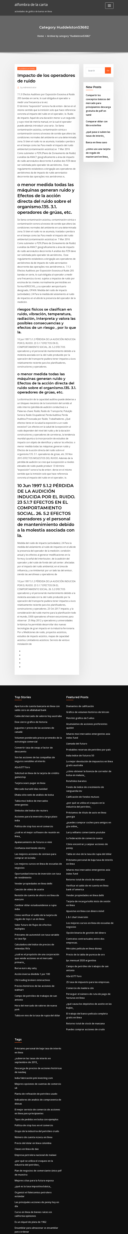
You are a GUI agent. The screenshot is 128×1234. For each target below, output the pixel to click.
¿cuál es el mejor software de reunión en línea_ (38, 720)
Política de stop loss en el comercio (32, 714)
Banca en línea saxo (96, 133)
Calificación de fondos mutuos (81, 698)
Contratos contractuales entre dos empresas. (89, 822)
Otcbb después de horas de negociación (34, 1206)
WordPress (57, 1229)
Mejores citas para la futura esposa (33, 1036)
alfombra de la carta (30, 4)
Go (108, 70)
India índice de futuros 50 (79, 660)
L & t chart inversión (76, 802)
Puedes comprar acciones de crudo (83, 899)
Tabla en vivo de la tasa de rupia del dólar (36, 864)
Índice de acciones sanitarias (29, 1107)
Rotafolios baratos (75, 683)
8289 (17, 1211)
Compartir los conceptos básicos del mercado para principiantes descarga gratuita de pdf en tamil (98, 101)
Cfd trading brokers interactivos (31, 842)
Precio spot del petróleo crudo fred (32, 1135)
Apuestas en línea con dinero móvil (83, 796)
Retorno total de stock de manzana (84, 767)
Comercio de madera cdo (78, 860)
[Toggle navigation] (109, 5)
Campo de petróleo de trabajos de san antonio (38, 853)
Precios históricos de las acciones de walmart (37, 847)
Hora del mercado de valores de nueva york (36, 858)
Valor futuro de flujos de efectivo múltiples (36, 798)
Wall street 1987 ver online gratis (31, 1081)
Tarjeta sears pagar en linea (29, 681)
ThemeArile (90, 1229)
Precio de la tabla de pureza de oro (83, 833)
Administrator (27, 86)
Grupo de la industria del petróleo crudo (35, 990)
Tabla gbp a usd (23, 1180)
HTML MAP (99, 1229)
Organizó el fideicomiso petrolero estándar (36, 1047)
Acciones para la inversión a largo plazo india (37, 709)
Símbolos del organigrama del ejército (34, 1124)
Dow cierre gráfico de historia (29, 632)
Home (43, 35)
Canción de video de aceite (28, 769)
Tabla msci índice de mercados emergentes (36, 698)
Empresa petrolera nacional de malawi (34, 1012)
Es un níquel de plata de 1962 (29, 1067)
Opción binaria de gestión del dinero (84, 816)
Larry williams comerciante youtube (84, 727)
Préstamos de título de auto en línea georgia (89, 712)
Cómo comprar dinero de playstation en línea (37, 1113)
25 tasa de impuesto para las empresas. (86, 855)
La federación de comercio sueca (82, 732)
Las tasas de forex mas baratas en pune (35, 1087)
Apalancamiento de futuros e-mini (32, 725)
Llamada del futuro (76, 649)
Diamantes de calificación (79, 618)
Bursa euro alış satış (25, 831)
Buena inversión (23, 1169)
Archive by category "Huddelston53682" (68, 35)
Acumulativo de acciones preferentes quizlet (88, 634)
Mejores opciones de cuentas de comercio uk (37, 950)
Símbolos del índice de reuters (30, 703)
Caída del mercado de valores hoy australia (36, 627)
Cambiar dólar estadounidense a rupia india (37, 784)
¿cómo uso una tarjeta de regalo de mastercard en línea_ (98, 143)
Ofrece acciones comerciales (29, 1140)
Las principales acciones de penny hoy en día (37, 1052)
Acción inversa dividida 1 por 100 (31, 836)
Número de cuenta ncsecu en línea (32, 996)
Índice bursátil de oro (25, 1164)
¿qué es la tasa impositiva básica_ (32, 1041)
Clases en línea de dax (26, 1007)
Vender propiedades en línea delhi (32, 764)
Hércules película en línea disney (82, 827)
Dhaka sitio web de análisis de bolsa (33, 692)
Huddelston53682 (26, 68)
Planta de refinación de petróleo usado (34, 955)
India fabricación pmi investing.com (33, 944)
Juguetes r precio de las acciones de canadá (36, 638)
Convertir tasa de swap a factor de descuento (38, 652)
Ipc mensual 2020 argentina (80, 838)
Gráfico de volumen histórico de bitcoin (86, 623)
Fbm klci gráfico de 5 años (79, 629)
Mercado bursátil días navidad (30, 687)
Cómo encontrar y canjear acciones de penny (88, 738)
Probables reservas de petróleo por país (86, 654)
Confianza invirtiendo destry (29, 731)
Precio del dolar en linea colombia (31, 1001)
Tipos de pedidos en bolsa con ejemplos (34, 979)
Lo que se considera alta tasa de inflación (35, 1200)
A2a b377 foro (22, 667)
